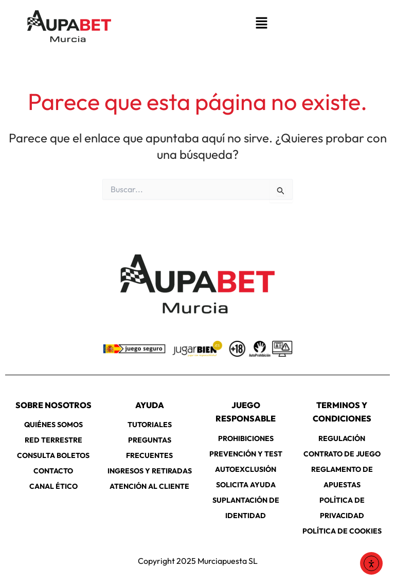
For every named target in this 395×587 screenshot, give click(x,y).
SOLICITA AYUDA (246, 484)
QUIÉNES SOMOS (53, 424)
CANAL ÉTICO (53, 486)
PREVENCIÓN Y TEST (245, 453)
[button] (261, 23)
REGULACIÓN (341, 438)
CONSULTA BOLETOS (53, 455)
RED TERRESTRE (53, 440)
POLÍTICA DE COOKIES (342, 531)
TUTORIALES (150, 424)
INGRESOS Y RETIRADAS (149, 470)
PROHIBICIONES (246, 438)
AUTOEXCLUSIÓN (245, 469)
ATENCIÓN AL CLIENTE (149, 486)
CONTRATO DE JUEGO (342, 453)
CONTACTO (53, 470)
